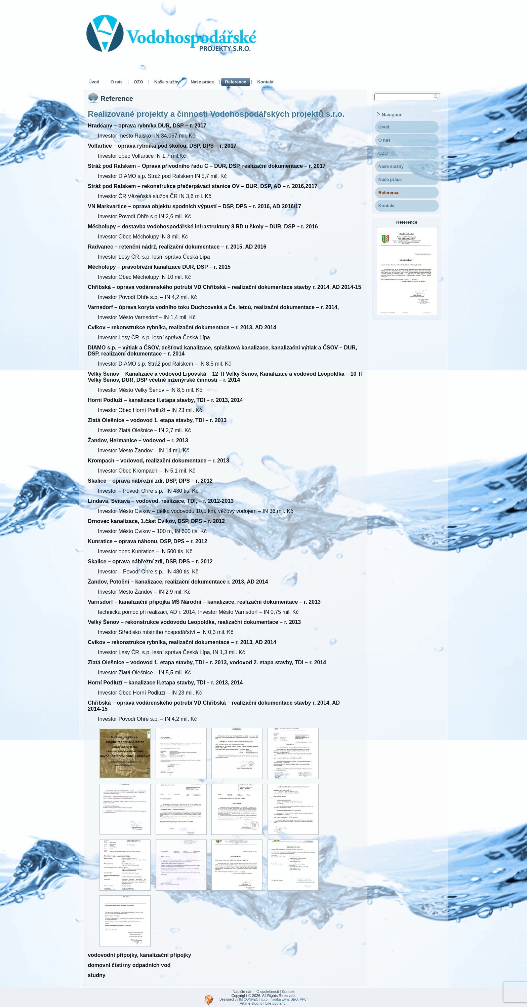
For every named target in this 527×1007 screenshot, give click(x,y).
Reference (235, 81)
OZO (138, 81)
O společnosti (267, 992)
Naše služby (166, 81)
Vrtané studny (251, 1003)
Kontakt (265, 81)
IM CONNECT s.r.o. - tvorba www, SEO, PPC (273, 999)
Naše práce (202, 81)
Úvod (93, 81)
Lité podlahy (275, 1003)
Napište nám (243, 992)
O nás (117, 81)
